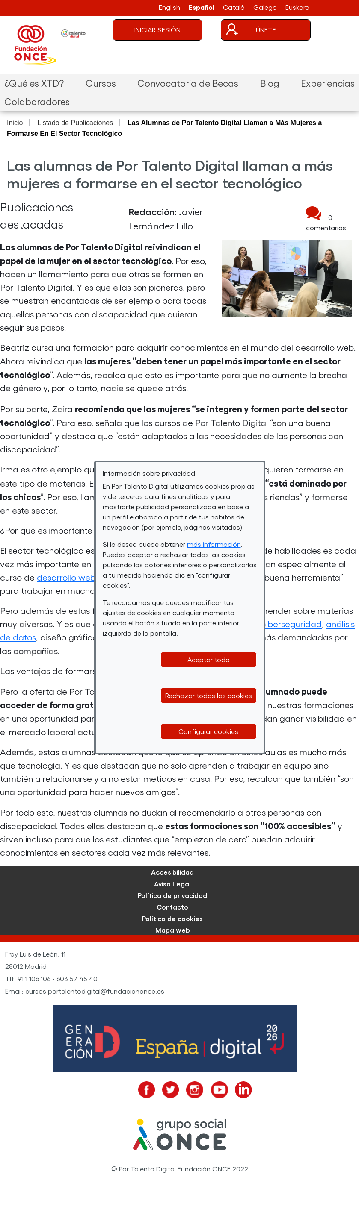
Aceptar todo (208, 659)
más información (214, 544)
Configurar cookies (208, 731)
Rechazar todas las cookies (208, 695)
